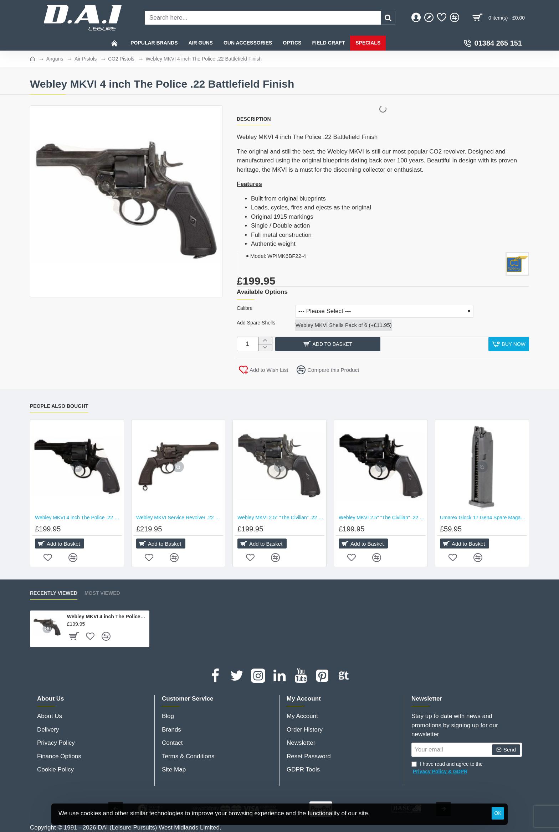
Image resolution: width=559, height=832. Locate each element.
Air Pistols (86, 59)
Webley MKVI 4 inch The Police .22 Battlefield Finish (107, 616)
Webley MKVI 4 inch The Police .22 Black (78, 517)
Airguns (54, 59)
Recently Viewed (53, 593)
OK (497, 813)
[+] (265, 342)
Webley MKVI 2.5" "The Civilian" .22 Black (382, 517)
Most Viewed (102, 593)
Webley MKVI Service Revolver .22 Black (179, 517)
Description (254, 119)
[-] (265, 349)
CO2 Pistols (121, 59)
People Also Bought (59, 406)
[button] (380, 346)
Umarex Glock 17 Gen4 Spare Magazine (483, 517)
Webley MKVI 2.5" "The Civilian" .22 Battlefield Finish (280, 517)
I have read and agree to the (447, 768)
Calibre (244, 308)
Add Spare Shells (256, 324)
